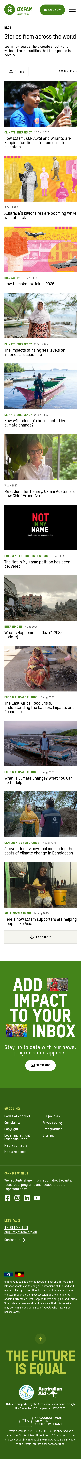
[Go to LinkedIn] (27, 1198)
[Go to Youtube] (36, 1198)
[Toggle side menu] (72, 10)
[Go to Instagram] (17, 1198)
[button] (40, 1065)
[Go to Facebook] (7, 1198)
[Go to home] (9, 9)
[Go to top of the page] (40, 1338)
